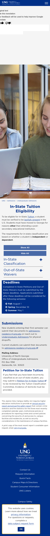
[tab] (23, 261)
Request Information (25, 474)
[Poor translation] (8, 23)
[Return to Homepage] (25, 451)
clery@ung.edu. (20, 428)
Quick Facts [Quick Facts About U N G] (25, 478)
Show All (25, 247)
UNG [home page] (3, 201)
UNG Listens (25, 490)
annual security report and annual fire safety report (23, 404)
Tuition (31, 216)
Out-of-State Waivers (14, 272)
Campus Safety (25, 501)
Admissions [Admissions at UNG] (11, 201)
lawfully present (32, 219)
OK (21, 529)
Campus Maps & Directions (25, 482)
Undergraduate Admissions (26, 201)
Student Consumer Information (25, 486)
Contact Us (25, 469)
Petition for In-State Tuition (30, 380)
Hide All (25, 253)
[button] (47, 3)
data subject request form (21, 523)
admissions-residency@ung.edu (21, 332)
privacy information (21, 514)
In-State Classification (14, 261)
